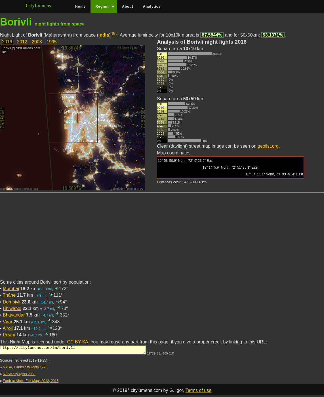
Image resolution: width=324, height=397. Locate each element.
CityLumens (38, 6)
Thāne (9, 295)
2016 (7, 41)
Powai (9, 334)
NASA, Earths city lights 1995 (25, 369)
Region (102, 7)
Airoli (8, 328)
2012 (22, 41)
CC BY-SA (77, 341)
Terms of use (199, 392)
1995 (52, 41)
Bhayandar (14, 315)
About (127, 7)
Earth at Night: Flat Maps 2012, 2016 (30, 383)
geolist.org (268, 146)
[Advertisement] (162, 239)
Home (80, 7)
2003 (37, 41)
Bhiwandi (12, 308)
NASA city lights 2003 (19, 376)
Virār (7, 321)
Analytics (152, 7)
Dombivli (11, 302)
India (103, 35)
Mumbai (11, 288)
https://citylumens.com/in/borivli (73, 350)
